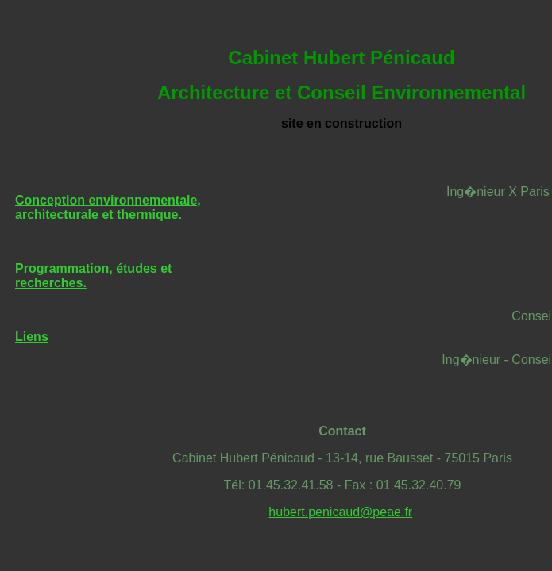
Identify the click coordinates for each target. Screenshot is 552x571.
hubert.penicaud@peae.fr (340, 512)
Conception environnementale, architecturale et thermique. (108, 207)
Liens (31, 336)
